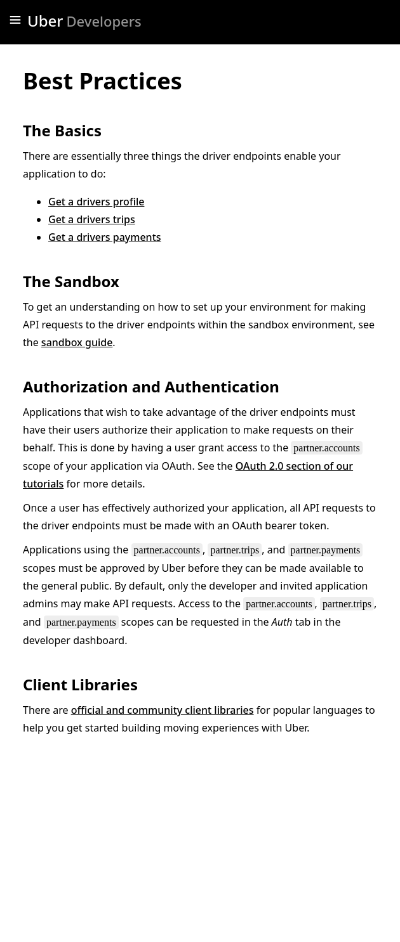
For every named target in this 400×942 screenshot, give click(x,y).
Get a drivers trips (91, 219)
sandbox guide (76, 342)
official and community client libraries (162, 710)
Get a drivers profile (96, 202)
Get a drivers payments (104, 237)
